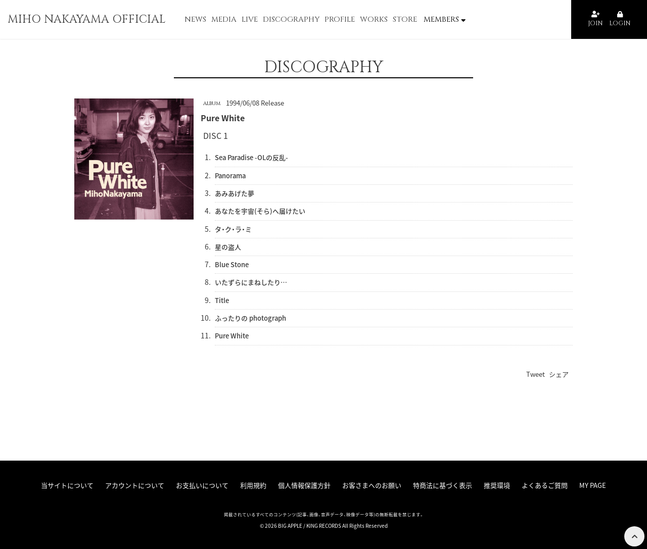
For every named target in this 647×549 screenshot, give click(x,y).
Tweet (535, 374)
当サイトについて (67, 485)
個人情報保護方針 (304, 485)
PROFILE (340, 19)
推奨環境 (497, 485)
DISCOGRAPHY (291, 19)
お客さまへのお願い (371, 485)
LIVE (250, 19)
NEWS (195, 19)
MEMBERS (445, 19)
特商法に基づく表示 (442, 485)
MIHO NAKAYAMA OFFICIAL (87, 19)
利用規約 (253, 485)
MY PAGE (592, 485)
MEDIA (224, 19)
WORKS (374, 19)
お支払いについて (202, 485)
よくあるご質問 (545, 485)
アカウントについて (134, 485)
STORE (405, 19)
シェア (559, 374)
